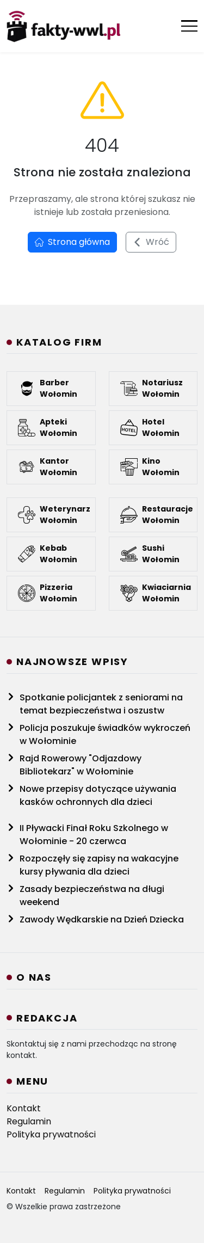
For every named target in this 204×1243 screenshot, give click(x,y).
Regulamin (29, 1121)
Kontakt (24, 1108)
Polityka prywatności (51, 1134)
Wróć (151, 242)
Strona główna (72, 242)
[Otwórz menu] (189, 26)
